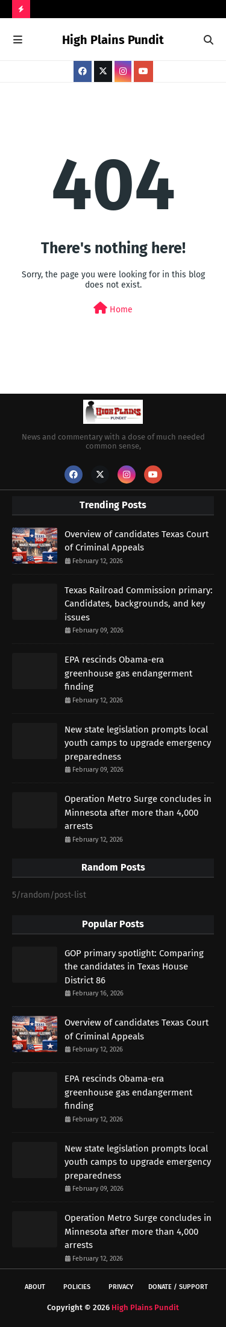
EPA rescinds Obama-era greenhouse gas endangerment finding (128, 673)
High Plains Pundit (113, 40)
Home (113, 308)
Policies (76, 1287)
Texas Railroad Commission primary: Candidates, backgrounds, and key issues (138, 604)
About (35, 1287)
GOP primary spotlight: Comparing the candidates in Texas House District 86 (134, 967)
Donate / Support (178, 1287)
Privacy (120, 1287)
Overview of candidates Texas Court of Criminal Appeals (136, 541)
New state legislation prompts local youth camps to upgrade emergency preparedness (137, 743)
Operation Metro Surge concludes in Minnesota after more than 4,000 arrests (138, 812)
